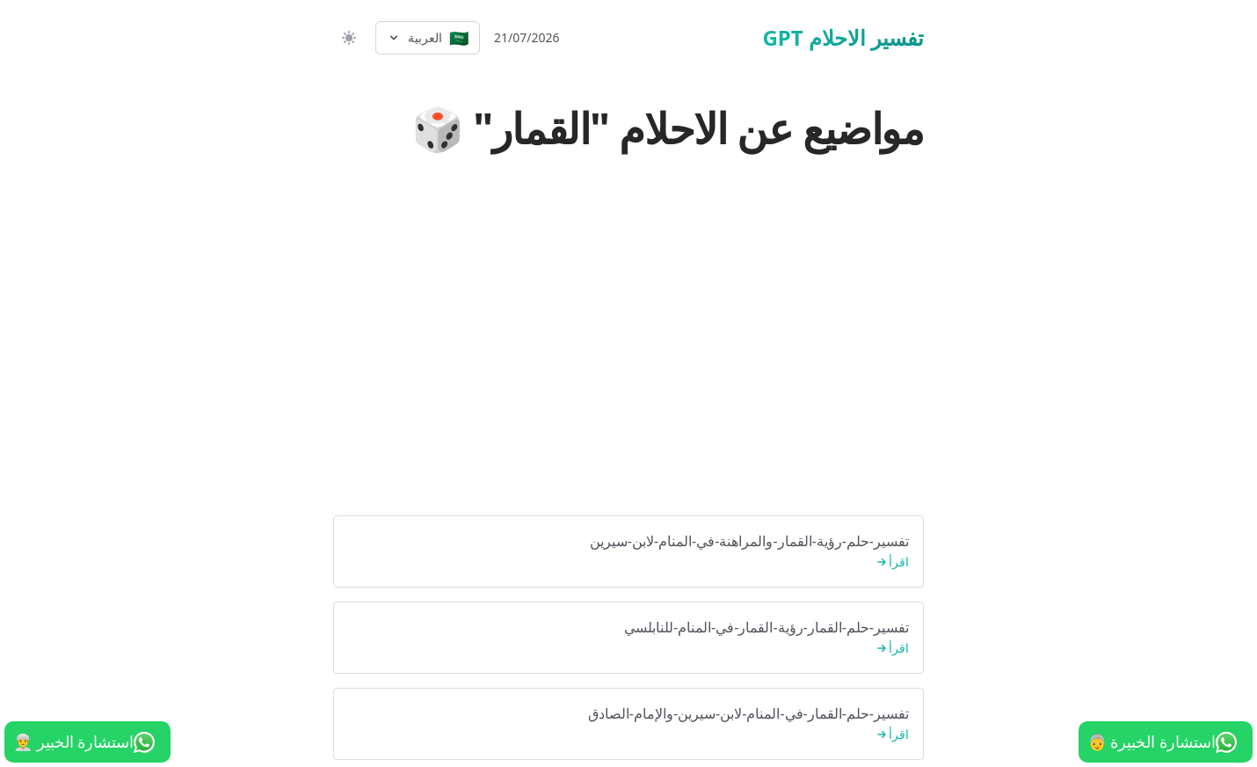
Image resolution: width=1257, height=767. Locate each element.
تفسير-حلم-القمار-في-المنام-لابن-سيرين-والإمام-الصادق (628, 724)
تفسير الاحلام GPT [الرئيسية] (843, 38)
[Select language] (427, 38)
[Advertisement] (628, 369)
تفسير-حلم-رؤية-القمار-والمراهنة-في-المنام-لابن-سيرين (628, 552)
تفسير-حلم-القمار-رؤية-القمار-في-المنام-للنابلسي (628, 638)
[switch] (347, 38)
